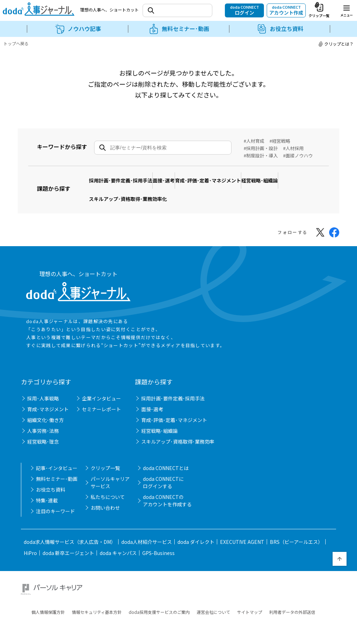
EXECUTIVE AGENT (242, 526)
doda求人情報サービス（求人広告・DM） (70, 526)
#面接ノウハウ (298, 155)
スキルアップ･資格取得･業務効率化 (133, 186)
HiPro (30, 537)
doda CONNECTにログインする (163, 467)
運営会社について (213, 589)
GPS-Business (158, 537)
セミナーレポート (101, 393)
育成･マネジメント (48, 393)
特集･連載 (47, 485)
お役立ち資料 (50, 474)
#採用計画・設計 (261, 148)
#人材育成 (254, 141)
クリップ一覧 (105, 452)
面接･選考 (178, 176)
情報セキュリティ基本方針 (97, 589)
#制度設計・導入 (261, 155)
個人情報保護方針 (48, 589)
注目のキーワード (55, 495)
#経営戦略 (279, 141)
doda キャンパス (118, 537)
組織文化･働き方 (45, 404)
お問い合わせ (105, 492)
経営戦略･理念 (43, 426)
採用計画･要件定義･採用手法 (125, 176)
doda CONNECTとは (166, 452)
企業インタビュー (101, 383)
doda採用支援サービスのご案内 (159, 589)
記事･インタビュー (56, 452)
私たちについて (108, 481)
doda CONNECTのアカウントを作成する (167, 485)
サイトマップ (249, 589)
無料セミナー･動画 (56, 463)
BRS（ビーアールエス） (296, 526)
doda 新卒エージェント (68, 537)
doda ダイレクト (195, 526)
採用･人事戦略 (43, 383)
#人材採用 (293, 148)
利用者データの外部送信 (292, 589)
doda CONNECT (244, 10)
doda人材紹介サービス (146, 526)
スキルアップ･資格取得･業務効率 (177, 426)
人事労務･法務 (43, 415)
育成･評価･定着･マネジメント (232, 176)
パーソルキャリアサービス (110, 467)
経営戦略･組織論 (293, 176)
